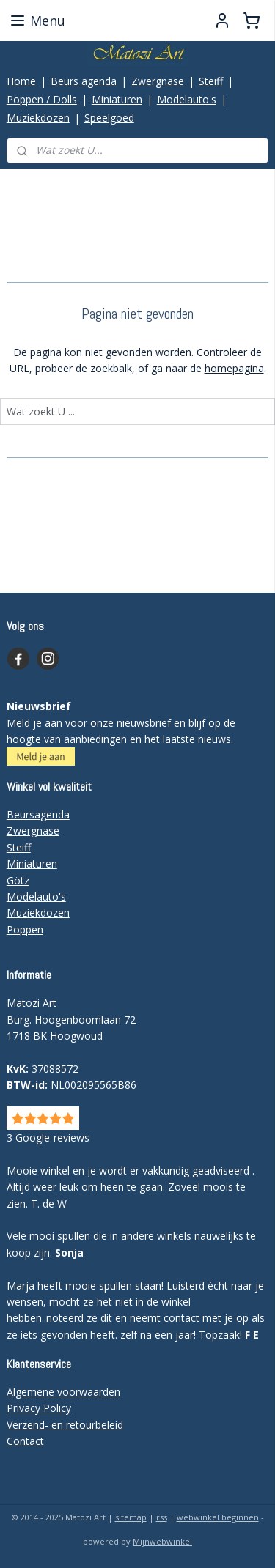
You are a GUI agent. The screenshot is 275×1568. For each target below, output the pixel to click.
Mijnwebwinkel (162, 1541)
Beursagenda (38, 814)
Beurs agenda (84, 81)
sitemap (131, 1517)
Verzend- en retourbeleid (65, 1425)
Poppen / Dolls (42, 99)
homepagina (234, 368)
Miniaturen (117, 99)
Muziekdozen (38, 118)
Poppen (25, 929)
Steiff (211, 81)
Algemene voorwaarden (63, 1392)
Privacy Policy (39, 1408)
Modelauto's (186, 99)
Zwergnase (157, 81)
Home (21, 81)
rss (161, 1517)
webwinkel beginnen (218, 1517)
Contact (25, 1441)
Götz (18, 880)
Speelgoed (109, 118)
